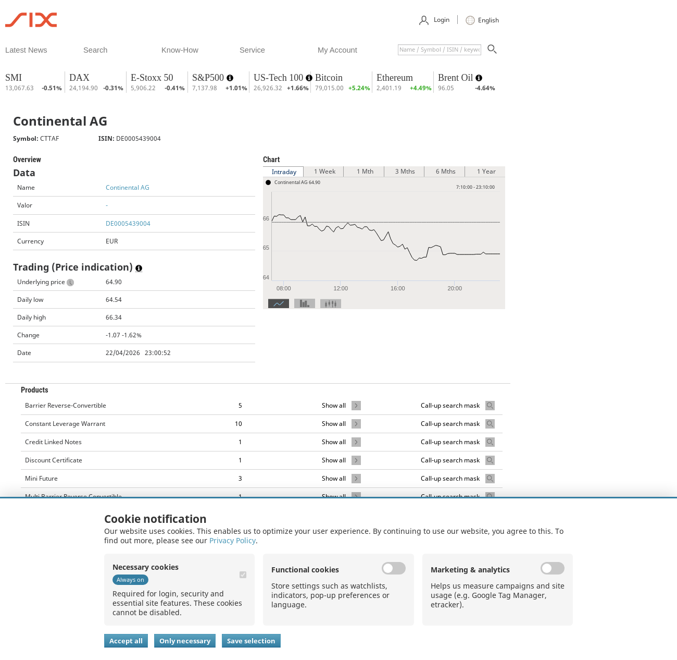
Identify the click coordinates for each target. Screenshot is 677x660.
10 (238, 423)
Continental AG (127, 187)
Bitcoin (329, 77)
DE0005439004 (128, 223)
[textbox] (439, 49)
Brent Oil (456, 77)
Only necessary (184, 640)
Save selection (251, 640)
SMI (13, 77)
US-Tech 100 (280, 77)
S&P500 (209, 77)
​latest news (26, 50)
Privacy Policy (232, 540)
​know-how (179, 50)
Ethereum (395, 77)
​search (95, 50)
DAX (79, 77)
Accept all (126, 640)
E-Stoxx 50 (152, 77)
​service (252, 50)
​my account (337, 50)
